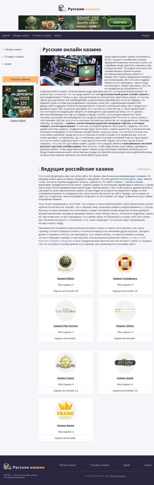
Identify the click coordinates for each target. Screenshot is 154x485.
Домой (6, 35)
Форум (145, 35)
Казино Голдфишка (125, 278)
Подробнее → (144, 169)
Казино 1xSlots (125, 325)
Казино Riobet (18, 120)
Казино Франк (65, 425)
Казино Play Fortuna (66, 325)
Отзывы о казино (41, 35)
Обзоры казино (21, 35)
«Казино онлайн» (118, 476)
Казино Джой (125, 378)
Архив (57, 35)
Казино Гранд (65, 378)
